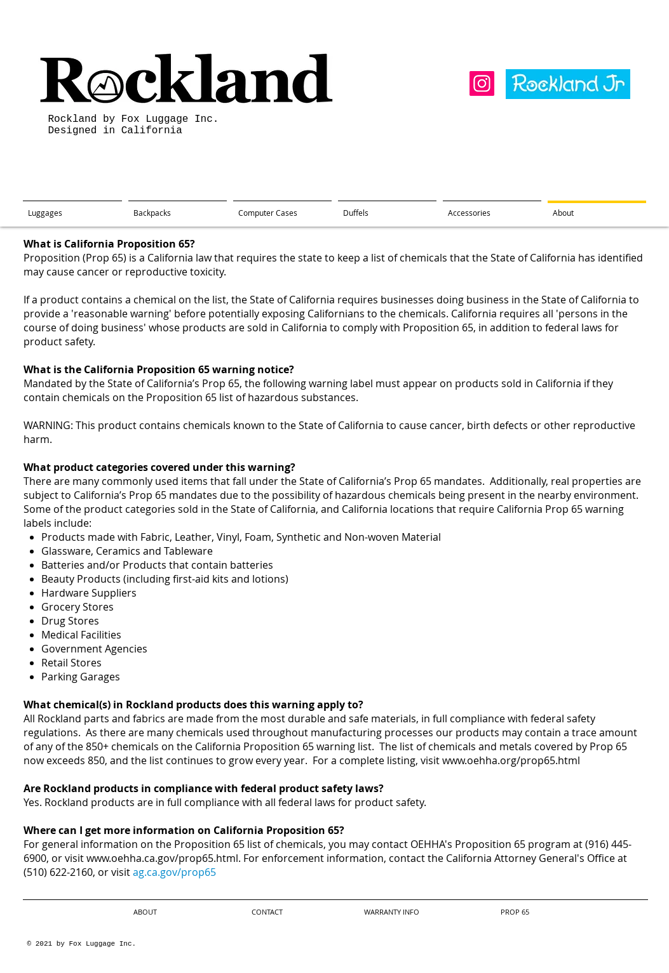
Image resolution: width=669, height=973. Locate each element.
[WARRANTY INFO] (392, 912)
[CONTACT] (267, 912)
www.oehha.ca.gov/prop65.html (162, 858)
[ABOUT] (145, 912)
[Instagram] (482, 83)
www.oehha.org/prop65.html (511, 760)
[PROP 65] (515, 912)
